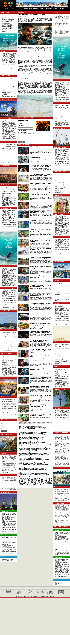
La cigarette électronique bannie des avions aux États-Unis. (9, 546)
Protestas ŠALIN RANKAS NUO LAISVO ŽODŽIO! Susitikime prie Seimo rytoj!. (62, 436)
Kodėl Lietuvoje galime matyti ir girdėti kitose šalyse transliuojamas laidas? (9, 86)
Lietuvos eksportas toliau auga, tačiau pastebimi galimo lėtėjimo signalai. (62, 118)
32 (38, 479)
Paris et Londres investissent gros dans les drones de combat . (9, 548)
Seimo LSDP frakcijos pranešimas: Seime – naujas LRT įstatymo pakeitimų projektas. (9, 62)
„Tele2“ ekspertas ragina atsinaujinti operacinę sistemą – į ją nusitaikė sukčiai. (9, 149)
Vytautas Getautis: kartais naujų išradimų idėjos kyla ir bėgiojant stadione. (9, 197)
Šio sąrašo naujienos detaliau (25, 476)
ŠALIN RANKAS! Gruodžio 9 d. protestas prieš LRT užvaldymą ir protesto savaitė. (9, 66)
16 (48, 478)
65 (19, 481)
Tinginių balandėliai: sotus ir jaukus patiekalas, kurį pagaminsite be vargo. (62, 308)
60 (45, 480)
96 (31, 482)
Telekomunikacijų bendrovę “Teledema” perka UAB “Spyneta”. (62, 106)
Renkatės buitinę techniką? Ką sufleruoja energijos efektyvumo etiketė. (62, 165)
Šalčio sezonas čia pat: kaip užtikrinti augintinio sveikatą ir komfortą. (62, 369)
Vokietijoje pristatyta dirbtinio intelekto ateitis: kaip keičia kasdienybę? (62, 417)
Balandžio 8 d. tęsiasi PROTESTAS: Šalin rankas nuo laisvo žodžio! (32, 428)
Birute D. (56, 442)
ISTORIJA (31, 588)
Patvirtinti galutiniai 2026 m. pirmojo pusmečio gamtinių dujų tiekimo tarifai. (62, 162)
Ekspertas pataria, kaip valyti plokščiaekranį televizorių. (9, 272)
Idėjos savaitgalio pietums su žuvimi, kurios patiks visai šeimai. (9, 23)
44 (22, 480)
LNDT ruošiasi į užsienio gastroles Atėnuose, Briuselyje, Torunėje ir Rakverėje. (9, 374)
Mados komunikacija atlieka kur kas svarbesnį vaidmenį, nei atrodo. (9, 28)
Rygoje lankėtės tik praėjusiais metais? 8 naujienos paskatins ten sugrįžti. (9, 346)
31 (36, 479)
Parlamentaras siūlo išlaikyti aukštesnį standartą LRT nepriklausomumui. (9, 68)
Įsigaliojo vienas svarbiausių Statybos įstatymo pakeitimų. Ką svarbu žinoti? (9, 410)
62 (48, 480)
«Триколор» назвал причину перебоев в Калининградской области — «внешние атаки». (62, 539)
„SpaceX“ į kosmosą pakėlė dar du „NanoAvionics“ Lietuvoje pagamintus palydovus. (9, 227)
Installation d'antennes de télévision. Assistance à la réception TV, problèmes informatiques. (9, 538)
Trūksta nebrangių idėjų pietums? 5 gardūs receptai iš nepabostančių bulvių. (62, 317)
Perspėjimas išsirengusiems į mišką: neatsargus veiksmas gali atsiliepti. (9, 25)
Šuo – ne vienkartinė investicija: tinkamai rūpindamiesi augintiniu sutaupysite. (62, 382)
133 (35, 484)
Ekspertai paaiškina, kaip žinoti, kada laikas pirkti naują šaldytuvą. (9, 304)
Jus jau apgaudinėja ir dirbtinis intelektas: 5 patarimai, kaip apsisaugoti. (9, 160)
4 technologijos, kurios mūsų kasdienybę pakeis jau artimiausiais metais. (9, 223)
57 (41, 480)
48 (28, 480)
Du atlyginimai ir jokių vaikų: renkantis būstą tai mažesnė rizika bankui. (33, 434)
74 (32, 481)
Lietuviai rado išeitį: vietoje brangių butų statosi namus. (30, 426)
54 (36, 480)
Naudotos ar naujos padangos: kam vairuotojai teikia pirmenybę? (62, 188)
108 (20, 483)
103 (43, 482)
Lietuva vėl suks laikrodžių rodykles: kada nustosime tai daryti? (31, 437)
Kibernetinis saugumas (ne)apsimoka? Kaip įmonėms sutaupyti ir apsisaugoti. (9, 154)
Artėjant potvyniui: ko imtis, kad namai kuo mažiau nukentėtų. (31, 467)
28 (32, 479)
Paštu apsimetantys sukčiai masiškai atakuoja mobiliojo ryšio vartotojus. (62, 355)
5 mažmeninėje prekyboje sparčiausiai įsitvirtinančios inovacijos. (9, 213)
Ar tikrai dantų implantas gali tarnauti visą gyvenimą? (29, 452)
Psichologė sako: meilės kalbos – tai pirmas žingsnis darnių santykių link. (9, 19)
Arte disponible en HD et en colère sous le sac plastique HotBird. (9, 553)
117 (37, 483)
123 (49, 483)
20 (21, 479)
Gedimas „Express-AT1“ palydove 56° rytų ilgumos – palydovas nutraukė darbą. (9, 54)
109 (22, 483)
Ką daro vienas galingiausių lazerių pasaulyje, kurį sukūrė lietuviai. (9, 201)
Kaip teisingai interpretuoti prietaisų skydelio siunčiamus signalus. (62, 184)
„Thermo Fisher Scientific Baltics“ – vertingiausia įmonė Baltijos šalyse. (62, 116)
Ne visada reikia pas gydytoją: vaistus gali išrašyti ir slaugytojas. (62, 286)
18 (51, 478)
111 (26, 483)
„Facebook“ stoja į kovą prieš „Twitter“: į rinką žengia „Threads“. (9, 133)
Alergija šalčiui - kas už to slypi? (60, 284)
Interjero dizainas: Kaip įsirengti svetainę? (9, 403)
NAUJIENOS (29, 8)
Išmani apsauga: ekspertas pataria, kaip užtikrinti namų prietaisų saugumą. (9, 221)
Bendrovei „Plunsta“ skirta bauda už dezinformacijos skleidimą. (9, 92)
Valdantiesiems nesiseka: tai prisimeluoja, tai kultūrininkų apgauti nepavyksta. (9, 70)
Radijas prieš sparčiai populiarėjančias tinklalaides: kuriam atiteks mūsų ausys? (9, 78)
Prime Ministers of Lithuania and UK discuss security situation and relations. (9, 524)
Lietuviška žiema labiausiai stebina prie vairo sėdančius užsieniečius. (62, 178)
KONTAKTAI (61, 8)
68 (24, 481)
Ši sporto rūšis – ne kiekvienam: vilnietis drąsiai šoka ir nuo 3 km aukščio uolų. (62, 419)
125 (20, 484)
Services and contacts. (5, 516)
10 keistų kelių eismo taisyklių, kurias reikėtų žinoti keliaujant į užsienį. (62, 190)
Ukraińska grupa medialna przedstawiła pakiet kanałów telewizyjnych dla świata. (62, 571)
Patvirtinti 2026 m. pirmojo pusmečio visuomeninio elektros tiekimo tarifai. (62, 160)
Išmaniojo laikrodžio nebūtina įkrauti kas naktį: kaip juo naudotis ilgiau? (9, 277)
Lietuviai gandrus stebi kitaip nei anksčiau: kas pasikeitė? (30, 424)
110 (24, 483)
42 (19, 480)
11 (41, 478)
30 (35, 479)
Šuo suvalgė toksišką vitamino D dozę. (61, 378)
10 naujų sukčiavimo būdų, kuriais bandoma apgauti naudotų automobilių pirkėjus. (62, 351)
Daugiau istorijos (57, 35)
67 (22, 481)
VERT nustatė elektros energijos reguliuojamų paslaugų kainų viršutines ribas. (62, 168)
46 (25, 480)
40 (49, 479)
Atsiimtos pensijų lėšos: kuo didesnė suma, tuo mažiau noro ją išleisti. (9, 21)
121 (45, 483)
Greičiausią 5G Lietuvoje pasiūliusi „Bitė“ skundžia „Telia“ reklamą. (62, 94)
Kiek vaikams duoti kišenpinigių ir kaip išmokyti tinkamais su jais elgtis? (62, 244)
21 (22, 479)
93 (27, 482)
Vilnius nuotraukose (58, 582)
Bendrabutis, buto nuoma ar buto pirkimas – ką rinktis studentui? (62, 221)
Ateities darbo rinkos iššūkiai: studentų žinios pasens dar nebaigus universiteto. (62, 230)
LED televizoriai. (4, 268)
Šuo (55, 458)
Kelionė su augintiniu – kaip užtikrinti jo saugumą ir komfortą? (62, 386)
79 (39, 481)
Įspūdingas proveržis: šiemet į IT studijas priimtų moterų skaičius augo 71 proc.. (62, 232)
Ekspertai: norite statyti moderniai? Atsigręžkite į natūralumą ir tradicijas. (9, 405)
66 (21, 481)
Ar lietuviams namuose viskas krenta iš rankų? (28, 438)
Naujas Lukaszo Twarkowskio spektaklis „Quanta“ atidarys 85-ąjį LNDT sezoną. (9, 372)
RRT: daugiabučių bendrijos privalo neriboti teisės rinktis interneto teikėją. (9, 15)
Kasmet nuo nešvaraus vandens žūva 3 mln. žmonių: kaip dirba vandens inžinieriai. (62, 415)
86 (49, 481)
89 (21, 482)
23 (25, 479)
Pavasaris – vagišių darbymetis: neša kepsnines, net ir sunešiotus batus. (62, 357)
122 (47, 483)
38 (46, 479)
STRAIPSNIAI (36, 8)
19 (19, 479)
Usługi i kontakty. (57, 561)
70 (26, 481)
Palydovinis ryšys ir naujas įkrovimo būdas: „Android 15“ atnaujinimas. (9, 270)
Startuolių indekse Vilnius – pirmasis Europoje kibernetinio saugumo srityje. (9, 150)
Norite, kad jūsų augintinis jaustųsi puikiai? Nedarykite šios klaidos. (62, 380)
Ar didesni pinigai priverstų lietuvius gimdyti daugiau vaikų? (31, 433)
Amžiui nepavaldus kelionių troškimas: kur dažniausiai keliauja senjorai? (9, 338)
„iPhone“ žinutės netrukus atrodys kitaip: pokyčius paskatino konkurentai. (62, 98)
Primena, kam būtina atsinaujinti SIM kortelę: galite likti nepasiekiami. (62, 88)
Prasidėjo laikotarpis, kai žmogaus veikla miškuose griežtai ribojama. (33, 432)
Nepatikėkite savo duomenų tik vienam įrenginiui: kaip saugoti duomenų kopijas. (9, 156)
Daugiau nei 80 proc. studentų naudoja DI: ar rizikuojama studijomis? (62, 217)
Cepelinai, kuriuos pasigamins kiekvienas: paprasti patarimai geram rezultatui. (62, 320)
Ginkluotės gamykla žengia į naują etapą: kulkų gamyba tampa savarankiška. (34, 448)
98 (34, 482)
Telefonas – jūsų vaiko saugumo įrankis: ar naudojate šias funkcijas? (62, 248)
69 (25, 481)
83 (45, 481)
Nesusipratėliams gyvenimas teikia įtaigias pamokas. (62, 429)
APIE (24, 8)
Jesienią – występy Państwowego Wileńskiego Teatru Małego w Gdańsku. (62, 569)
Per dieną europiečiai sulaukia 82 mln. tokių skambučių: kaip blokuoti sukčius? (62, 361)
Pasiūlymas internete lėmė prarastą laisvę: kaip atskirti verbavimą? (62, 359)
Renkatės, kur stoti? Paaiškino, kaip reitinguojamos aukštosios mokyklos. (62, 225)
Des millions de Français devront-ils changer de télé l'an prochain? (9, 550)
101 (39, 482)
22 (24, 479)
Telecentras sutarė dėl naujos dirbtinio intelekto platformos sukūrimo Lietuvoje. (9, 56)
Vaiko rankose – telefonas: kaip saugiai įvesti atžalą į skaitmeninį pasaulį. (62, 246)
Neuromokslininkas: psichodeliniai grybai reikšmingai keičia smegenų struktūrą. (9, 203)
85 (48, 481)
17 (49, 478)
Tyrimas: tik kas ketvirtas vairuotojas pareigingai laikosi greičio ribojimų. (62, 174)
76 (35, 481)
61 (46, 480)
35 (42, 479)
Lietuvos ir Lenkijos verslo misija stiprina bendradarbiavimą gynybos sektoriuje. (62, 110)
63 (49, 480)
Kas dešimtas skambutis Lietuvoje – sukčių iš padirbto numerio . (62, 353)
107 (51, 482)
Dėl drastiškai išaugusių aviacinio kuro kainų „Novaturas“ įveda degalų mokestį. (9, 332)
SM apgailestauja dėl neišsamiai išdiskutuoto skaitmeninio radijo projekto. (9, 96)
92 (25, 482)
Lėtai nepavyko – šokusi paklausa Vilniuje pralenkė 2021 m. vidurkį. (9, 402)
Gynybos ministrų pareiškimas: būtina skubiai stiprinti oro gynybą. (32, 423)
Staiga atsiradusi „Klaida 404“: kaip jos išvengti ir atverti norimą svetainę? (9, 137)
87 (51, 481)
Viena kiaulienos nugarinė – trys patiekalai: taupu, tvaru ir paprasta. (32, 469)
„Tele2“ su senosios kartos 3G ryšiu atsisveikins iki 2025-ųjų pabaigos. (62, 92)
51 (32, 480)
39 (48, 479)
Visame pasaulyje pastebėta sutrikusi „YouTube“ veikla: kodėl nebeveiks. (9, 125)
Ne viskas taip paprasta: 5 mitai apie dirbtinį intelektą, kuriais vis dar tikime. (34, 454)
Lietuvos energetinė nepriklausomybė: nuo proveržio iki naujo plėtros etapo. (34, 470)
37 (45, 479)
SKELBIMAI (42, 8)
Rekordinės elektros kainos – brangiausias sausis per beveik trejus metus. (62, 158)
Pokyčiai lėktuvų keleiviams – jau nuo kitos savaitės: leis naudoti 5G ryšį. (9, 135)
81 (42, 481)
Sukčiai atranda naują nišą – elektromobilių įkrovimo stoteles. (62, 347)
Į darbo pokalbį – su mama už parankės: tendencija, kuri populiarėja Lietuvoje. (62, 411)
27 (31, 479)
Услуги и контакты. (58, 535)
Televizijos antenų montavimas (7, 560)
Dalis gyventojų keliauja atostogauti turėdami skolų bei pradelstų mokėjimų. (9, 334)
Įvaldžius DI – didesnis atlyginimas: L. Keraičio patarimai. (30, 465)
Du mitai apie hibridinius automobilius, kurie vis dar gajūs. (30, 463)
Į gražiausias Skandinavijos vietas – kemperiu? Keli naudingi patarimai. (9, 350)
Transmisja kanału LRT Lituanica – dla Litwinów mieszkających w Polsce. (62, 565)
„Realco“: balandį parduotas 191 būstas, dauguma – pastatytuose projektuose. (9, 416)
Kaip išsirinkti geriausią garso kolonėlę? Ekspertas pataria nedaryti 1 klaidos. (9, 285)
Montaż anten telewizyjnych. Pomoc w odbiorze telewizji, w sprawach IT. (62, 560)
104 (45, 482)
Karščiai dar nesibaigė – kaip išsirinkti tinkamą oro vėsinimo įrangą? (9, 297)
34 (41, 479)
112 (27, 483)
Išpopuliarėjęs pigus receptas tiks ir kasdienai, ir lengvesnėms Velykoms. (33, 447)
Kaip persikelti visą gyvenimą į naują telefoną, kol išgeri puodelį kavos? (33, 449)
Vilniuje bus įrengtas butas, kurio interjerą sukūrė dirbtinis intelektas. (9, 412)
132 (33, 484)
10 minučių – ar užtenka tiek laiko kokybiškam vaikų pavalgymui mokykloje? (62, 255)
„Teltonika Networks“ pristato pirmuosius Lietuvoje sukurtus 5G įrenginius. (9, 283)
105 (47, 482)
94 (28, 482)
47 (26, 480)
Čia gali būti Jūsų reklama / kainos (7, 559)
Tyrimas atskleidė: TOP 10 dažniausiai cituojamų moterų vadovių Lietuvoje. (34, 474)
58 (42, 480)
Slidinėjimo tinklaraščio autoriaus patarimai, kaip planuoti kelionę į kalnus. (9, 344)
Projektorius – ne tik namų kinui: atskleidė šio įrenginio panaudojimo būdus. (9, 279)
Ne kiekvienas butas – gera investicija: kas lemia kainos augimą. (32, 468)
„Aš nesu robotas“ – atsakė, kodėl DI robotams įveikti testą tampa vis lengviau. (9, 152)
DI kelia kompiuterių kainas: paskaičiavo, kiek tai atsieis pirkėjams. (9, 147)
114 (31, 483)
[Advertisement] (8, 42)
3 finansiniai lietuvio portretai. (6, 26)
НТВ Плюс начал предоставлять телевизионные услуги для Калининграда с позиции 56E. (62, 542)
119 (41, 483)
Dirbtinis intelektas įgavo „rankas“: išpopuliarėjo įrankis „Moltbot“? (9, 145)
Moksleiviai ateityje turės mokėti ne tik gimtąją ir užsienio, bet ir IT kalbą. (62, 253)
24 (26, 479)
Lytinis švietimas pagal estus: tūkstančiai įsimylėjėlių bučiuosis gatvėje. (62, 421)
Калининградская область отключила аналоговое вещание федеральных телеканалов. (62, 553)
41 (51, 479)
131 (31, 484)
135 (38, 484)
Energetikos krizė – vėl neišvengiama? (26, 455)
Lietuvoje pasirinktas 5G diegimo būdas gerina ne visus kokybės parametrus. (62, 90)
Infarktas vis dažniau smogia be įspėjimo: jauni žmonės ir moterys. (62, 297)
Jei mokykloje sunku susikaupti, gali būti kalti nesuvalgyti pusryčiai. (62, 249)
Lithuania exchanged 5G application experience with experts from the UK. (9, 528)
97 (32, 482)
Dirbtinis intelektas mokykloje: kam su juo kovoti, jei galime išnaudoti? (62, 251)
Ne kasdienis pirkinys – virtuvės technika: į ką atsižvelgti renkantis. (9, 307)
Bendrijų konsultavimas (58, 583)
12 (42, 478)
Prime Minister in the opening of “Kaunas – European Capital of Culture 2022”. (9, 526)
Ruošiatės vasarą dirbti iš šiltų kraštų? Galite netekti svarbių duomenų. (9, 158)
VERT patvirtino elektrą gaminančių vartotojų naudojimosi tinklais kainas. (62, 164)
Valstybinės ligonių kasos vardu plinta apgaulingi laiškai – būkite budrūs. (62, 345)
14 (45, 478)
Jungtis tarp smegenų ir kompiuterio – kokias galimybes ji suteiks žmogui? (9, 189)
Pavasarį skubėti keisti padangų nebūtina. (27, 443)
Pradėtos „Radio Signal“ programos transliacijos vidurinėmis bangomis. (9, 82)
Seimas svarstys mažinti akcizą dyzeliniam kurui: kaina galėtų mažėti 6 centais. (62, 176)
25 (28, 479)
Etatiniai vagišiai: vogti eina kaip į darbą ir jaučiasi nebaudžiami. (62, 363)
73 (31, 481)
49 (29, 480)
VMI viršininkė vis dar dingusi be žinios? (8, 29)
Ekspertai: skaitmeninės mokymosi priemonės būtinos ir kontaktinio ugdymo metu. (62, 258)
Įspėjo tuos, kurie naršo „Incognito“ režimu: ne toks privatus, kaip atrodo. (9, 127)
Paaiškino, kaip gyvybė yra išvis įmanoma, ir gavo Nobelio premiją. (9, 205)
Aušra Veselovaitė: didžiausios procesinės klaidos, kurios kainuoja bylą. (33, 439)
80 (41, 481)
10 (39, 478)
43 (21, 480)
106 (49, 482)
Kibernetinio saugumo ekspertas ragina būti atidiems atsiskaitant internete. (9, 162)
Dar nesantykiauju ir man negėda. (60, 295)
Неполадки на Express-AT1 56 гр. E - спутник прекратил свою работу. (62, 537)
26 (29, 479)
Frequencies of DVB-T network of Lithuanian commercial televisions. (9, 531)
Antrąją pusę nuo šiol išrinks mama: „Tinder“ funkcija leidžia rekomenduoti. (62, 425)
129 (27, 484)
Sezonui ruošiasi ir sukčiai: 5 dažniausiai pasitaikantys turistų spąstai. (62, 348)
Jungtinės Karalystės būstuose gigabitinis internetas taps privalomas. (9, 139)
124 (51, 483)
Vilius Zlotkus (52, 596)
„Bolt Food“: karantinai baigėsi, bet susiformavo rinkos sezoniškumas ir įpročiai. (62, 120)
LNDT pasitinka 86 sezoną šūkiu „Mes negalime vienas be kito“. (9, 368)
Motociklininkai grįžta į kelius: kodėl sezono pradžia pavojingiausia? (32, 427)
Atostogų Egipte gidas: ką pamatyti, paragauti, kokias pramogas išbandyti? (9, 342)
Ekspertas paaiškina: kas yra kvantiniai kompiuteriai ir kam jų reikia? (9, 193)
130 (29, 484)
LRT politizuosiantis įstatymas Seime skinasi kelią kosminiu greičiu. (9, 58)
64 (51, 480)
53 (35, 480)
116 (35, 483)
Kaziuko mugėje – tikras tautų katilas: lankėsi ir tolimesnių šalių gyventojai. (34, 459)
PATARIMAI (48, 8)
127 (23, 484)
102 (41, 482)
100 (37, 482)
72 (29, 481)
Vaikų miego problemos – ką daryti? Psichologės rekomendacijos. (32, 450)
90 (22, 482)
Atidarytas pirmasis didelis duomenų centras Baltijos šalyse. (62, 125)
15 (46, 478)
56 (39, 480)
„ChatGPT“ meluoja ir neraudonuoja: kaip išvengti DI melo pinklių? (9, 219)
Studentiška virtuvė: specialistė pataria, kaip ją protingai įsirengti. (62, 219)
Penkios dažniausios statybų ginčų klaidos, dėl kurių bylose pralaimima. (9, 400)
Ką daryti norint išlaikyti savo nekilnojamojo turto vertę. (9, 407)
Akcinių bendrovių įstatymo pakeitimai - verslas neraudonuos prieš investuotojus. (62, 123)
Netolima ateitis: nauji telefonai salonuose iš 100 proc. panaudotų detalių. (9, 225)
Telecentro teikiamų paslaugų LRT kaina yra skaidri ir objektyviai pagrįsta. (62, 112)
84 (46, 481)
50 (31, 480)
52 (34, 480)
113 (29, 483)
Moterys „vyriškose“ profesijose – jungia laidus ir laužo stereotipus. (32, 462)
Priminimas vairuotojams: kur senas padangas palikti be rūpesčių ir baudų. (62, 182)
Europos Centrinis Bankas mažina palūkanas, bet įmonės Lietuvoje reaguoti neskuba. (62, 108)
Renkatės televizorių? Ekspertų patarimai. (9, 275)
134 (37, 484)
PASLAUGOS (54, 8)
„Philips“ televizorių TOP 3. (6, 306)
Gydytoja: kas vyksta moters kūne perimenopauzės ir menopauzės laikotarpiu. (62, 299)
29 (34, 479)
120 (43, 483)
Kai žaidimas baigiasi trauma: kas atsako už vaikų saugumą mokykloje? (33, 464)
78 (38, 481)
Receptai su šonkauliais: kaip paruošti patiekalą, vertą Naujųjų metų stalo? (62, 324)
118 (39, 483)
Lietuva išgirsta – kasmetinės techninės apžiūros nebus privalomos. (62, 180)
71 (28, 481)
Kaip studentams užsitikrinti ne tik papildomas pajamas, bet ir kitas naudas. (62, 223)
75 (34, 481)
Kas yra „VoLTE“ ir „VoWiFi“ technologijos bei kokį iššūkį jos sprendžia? (9, 217)
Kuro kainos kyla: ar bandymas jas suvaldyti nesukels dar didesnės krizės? (34, 436)
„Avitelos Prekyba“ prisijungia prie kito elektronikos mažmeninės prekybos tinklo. (62, 114)
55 (38, 480)
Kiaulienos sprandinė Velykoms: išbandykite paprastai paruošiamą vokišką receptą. (62, 310)
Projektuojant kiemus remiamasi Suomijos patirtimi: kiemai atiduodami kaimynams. (9, 408)
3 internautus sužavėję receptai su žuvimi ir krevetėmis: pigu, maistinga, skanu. (62, 319)
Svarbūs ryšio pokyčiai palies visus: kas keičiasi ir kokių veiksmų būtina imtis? (62, 96)
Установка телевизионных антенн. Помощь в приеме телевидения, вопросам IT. (62, 533)
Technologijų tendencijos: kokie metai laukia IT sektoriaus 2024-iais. (9, 215)
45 (24, 480)
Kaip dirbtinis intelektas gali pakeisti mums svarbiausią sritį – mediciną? (9, 229)
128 (25, 484)
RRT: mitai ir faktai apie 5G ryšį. (60, 86)
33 (39, 479)
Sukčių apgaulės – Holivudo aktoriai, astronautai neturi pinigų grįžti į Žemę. (62, 423)
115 (33, 483)
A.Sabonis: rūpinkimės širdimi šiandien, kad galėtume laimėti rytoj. (32, 458)
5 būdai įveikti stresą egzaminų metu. (61, 226)
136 (40, 484)
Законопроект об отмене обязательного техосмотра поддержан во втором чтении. (62, 548)
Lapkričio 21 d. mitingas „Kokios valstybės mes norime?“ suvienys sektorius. (9, 360)
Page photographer (42, 596)
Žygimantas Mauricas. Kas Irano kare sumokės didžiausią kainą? (32, 472)
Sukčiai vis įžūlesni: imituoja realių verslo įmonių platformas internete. (33, 473)
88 (19, 482)
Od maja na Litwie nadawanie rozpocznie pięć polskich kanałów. (62, 567)
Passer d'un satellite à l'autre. (7, 541)
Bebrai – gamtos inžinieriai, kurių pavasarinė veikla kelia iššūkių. (32, 442)
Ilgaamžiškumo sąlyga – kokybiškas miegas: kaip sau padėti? (31, 457)
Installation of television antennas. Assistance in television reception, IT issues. (9, 514)
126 (22, 484)
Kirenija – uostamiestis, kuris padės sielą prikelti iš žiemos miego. (9, 340)
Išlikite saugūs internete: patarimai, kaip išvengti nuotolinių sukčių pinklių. (9, 131)
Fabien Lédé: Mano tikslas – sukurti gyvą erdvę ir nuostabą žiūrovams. (9, 370)
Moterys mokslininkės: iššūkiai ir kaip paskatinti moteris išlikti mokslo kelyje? (9, 191)
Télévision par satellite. (5, 544)
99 (35, 482)
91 (24, 482)
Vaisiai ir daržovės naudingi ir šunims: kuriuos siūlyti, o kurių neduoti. (62, 384)
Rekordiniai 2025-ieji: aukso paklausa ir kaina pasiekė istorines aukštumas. (34, 441)
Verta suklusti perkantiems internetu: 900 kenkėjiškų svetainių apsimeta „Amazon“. (9, 123)
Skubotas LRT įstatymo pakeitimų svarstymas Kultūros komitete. (9, 60)
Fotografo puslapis (58, 584)
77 (36, 481)
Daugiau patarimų (5, 472)
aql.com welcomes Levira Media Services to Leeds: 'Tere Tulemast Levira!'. (9, 518)
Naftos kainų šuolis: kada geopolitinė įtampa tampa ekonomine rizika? (33, 453)
